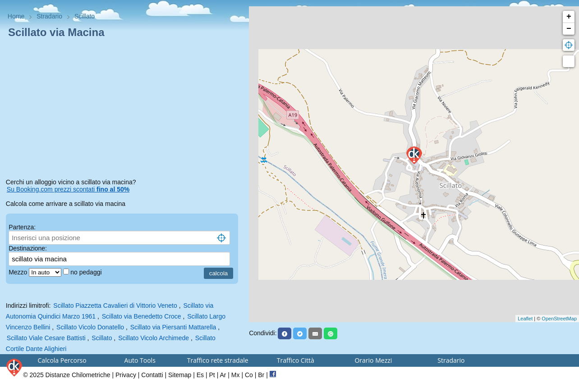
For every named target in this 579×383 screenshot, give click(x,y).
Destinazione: (28, 248)
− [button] (568, 28)
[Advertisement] (124, 110)
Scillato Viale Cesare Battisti (46, 338)
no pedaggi (86, 272)
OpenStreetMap (559, 318)
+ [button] (568, 16)
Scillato (102, 338)
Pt (212, 374)
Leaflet (525, 318)
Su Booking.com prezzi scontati (68, 189)
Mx (235, 374)
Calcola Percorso (62, 360)
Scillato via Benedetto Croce (141, 316)
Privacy (125, 374)
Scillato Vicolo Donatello (90, 327)
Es (200, 374)
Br (261, 374)
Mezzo (19, 272)
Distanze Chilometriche (78, 374)
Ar (223, 374)
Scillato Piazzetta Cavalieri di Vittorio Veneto (115, 305)
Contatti (152, 374)
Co (249, 374)
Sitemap (179, 374)
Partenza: (22, 227)
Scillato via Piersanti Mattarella (173, 327)
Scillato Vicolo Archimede (153, 338)
